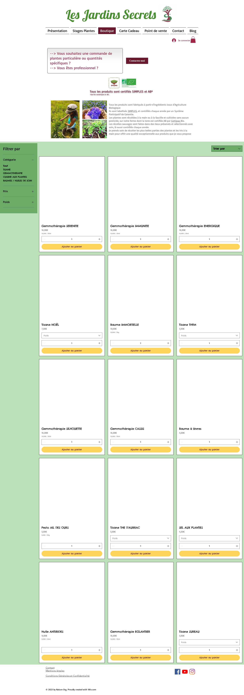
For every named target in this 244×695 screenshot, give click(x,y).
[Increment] (100, 239)
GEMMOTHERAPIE (12, 173)
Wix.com (92, 689)
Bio (177, 120)
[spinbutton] (72, 239)
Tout (5, 165)
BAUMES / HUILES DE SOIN (17, 180)
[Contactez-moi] (137, 61)
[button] (193, 39)
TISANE (6, 169)
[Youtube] (185, 671)
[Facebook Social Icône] (177, 671)
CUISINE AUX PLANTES (15, 176)
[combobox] (226, 149)
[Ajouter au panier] (72, 247)
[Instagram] (192, 671)
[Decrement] (44, 239)
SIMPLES (132, 111)
